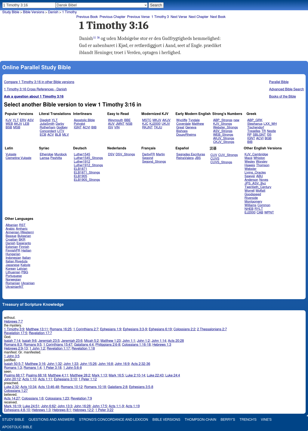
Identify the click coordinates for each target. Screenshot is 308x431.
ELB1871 (80, 169)
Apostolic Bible (17, 427)
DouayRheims (186, 134)
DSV (111, 154)
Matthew (198, 123)
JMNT (120, 123)
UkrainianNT (15, 286)
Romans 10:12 (72, 387)
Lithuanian (13, 272)
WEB (9, 123)
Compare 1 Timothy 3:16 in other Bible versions (39, 82)
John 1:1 (128, 341)
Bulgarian (24, 236)
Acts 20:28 (176, 341)
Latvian (22, 268)
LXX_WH (270, 123)
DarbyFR (148, 154)
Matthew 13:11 (37, 329)
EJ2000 (249, 212)
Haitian (26, 250)
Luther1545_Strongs (88, 158)
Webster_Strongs (225, 127)
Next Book (218, 17)
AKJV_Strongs (223, 138)
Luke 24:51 (31, 406)
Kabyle (25, 265)
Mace (248, 158)
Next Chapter (198, 17)
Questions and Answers (51, 419)
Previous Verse (138, 17)
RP (249, 134)
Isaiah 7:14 (12, 341)
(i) (94, 37)
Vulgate (11, 154)
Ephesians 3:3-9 (135, 329)
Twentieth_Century (257, 187)
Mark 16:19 (12, 406)
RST (22, 225)
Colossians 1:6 (32, 398)
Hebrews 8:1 (61, 410)
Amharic (22, 228)
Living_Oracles (255, 172)
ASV (30, 120)
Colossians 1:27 (16, 391)
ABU (259, 176)
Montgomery (253, 201)
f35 (269, 134)
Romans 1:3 (13, 367)
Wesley (249, 161)
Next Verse (178, 17)
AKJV (18, 123)
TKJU (158, 127)
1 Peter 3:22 (104, 410)
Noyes (263, 179)
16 (98, 37)
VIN (117, 127)
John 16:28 (82, 406)
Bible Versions (33, 12)
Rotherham (47, 127)
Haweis (249, 165)
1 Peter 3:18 (52, 367)
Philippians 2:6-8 (107, 344)
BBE (127, 120)
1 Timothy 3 (160, 17)
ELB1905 (80, 176)
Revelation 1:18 (83, 348)
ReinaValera (185, 158)
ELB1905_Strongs (87, 179)
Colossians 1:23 (57, 398)
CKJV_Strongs (223, 142)
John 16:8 (105, 364)
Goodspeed (252, 194)
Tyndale (194, 120)
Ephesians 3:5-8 (141, 387)
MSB (16, 127)
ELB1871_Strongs (87, 172)
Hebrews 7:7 (13, 321)
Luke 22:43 (155, 375)
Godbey (62, 127)
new (236, 120)
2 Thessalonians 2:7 (212, 329)
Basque (11, 236)
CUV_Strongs (228, 155)
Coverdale (183, 123)
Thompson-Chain (200, 419)
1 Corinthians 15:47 (57, 344)
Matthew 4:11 (58, 375)
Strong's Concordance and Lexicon (113, 419)
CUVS (214, 158)
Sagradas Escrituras (190, 154)
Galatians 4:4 (84, 344)
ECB (43, 134)
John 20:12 (12, 379)
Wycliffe (181, 120)
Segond (147, 158)
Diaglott (45, 120)
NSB (129, 123)
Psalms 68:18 (36, 375)
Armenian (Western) (20, 232)
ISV (110, 127)
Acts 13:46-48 (48, 387)
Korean (11, 268)
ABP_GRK (254, 120)
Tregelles (253, 131)
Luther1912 (82, 161)
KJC (145, 123)
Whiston (259, 158)
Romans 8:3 (13, 344)
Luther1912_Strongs (88, 165)
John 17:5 (99, 406)
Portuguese (14, 276)
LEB (26, 123)
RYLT (259, 208)
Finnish (24, 247)
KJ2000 (155, 123)
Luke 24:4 (172, 375)
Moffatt (260, 190)
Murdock (60, 154)
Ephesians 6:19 (160, 329)
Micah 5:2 (91, 341)
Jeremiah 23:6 (71, 341)
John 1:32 (54, 364)
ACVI (86, 127)
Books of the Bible (282, 96)
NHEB (248, 208)
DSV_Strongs (125, 154)
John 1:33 (71, 364)
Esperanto (23, 243)
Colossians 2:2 (184, 329)
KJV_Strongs (222, 123)
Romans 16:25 (61, 329)
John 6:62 (48, 406)
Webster (250, 169)
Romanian (13, 283)
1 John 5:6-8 (72, 367)
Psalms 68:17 (14, 375)
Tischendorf (255, 127)
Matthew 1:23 (111, 341)
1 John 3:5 (12, 356)
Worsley (261, 161)
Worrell (249, 190)
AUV (111, 123)
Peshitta (56, 158)
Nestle (271, 131)
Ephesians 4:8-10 (17, 410)
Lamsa (44, 158)
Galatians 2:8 (117, 387)
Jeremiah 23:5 (48, 341)
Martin (160, 154)
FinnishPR (13, 250)
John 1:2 (143, 341)
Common (264, 205)
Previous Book (87, 17)
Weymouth (115, 120)
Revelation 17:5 (15, 333)
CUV (213, 155)
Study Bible (10, 12)
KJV (9, 120)
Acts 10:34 (29, 387)
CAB (260, 212)
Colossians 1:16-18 (136, 344)
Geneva (190, 127)
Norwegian (13, 279)
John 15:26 (88, 364)
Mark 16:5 (116, 375)
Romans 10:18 (95, 387)
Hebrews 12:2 (83, 410)
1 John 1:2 (37, 348)
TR (263, 131)
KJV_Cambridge (256, 154)
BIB (93, 127)
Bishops (182, 131)
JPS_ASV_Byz (255, 183)
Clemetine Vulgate (18, 158)
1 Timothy (69, 12)
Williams (250, 205)
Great (180, 127)
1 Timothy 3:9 (14, 329)
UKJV (166, 123)
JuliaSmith (47, 123)
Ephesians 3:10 (65, 379)
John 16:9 (122, 364)
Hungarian (13, 254)
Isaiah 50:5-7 (14, 364)
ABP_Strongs (222, 120)
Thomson (262, 165)
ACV (50, 134)
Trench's (247, 419)
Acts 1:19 (133, 406)
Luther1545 (82, 154)
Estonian (12, 247)
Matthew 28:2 (80, 375)
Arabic (10, 228)
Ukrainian (28, 283)
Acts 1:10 (29, 379)
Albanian (12, 225)
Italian (26, 257)
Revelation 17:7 (40, 333)
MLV (65, 134)
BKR (22, 239)
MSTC (146, 120)
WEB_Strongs (223, 134)
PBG (24, 272)
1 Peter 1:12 (87, 379)
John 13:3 (65, 406)
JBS (198, 158)
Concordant (48, 131)
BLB (58, 134)
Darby (60, 123)
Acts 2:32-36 (140, 364)
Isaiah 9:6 (29, 341)
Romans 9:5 (32, 344)
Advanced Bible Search (286, 89)
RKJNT (147, 127)
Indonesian (13, 257)
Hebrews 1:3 (161, 344)
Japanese (12, 265)
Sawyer (249, 176)
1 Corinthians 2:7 (85, 329)
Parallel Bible (279, 82)
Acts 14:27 (12, 398)
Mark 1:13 (99, 375)
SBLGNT (259, 134)
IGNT (78, 127)
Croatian (12, 239)
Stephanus (254, 123)
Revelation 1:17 (58, 348)
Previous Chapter (113, 17)
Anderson (251, 179)
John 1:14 (158, 341)
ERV (23, 120)
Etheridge (46, 154)
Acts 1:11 (45, 379)
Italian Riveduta (16, 261)
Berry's (228, 419)
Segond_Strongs (154, 161)
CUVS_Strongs (221, 162)
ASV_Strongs (222, 131)
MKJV (157, 120)
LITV (60, 131)
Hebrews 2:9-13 (16, 348)
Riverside (251, 198)
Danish (53, 12)
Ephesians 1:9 (110, 329)
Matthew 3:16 (35, 364)
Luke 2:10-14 (135, 375)
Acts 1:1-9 (116, 406)
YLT (16, 120)
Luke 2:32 (11, 387)
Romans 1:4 (32, 367)
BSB (9, 127)
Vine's (266, 419)
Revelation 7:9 (81, 398)
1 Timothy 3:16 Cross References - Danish (35, 89)
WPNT (269, 212)
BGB (268, 138)
